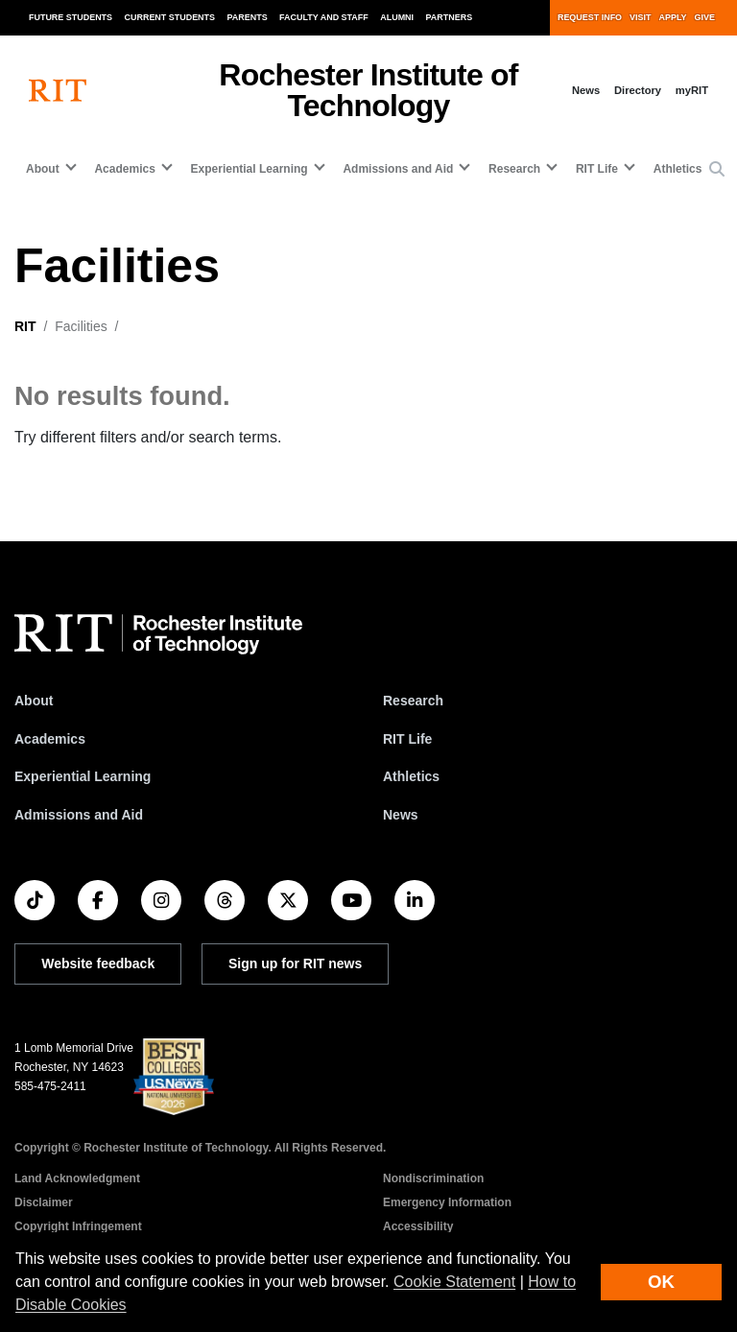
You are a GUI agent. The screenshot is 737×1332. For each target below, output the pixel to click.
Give (705, 17)
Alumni (397, 17)
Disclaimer (43, 1202)
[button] (716, 170)
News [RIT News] (400, 814)
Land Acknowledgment (77, 1178)
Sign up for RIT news (295, 963)
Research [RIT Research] (413, 700)
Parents (247, 17)
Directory (637, 90)
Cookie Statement (454, 1281)
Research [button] (514, 169)
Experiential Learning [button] (249, 169)
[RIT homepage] (57, 91)
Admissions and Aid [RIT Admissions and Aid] (78, 814)
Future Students (70, 17)
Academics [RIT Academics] (49, 739)
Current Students (170, 17)
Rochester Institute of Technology (368, 90)
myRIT (692, 90)
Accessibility (418, 1226)
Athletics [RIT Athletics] (411, 776)
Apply (673, 17)
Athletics (678, 169)
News (586, 90)
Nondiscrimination (433, 1178)
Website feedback (98, 963)
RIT (25, 326)
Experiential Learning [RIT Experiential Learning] (82, 776)
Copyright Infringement (78, 1226)
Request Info (590, 17)
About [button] (42, 169)
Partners (449, 17)
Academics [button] (124, 169)
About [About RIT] (33, 700)
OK (661, 1282)
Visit (640, 17)
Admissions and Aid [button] (398, 169)
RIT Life (407, 739)
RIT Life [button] (597, 169)
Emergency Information (447, 1202)
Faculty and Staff (323, 17)
